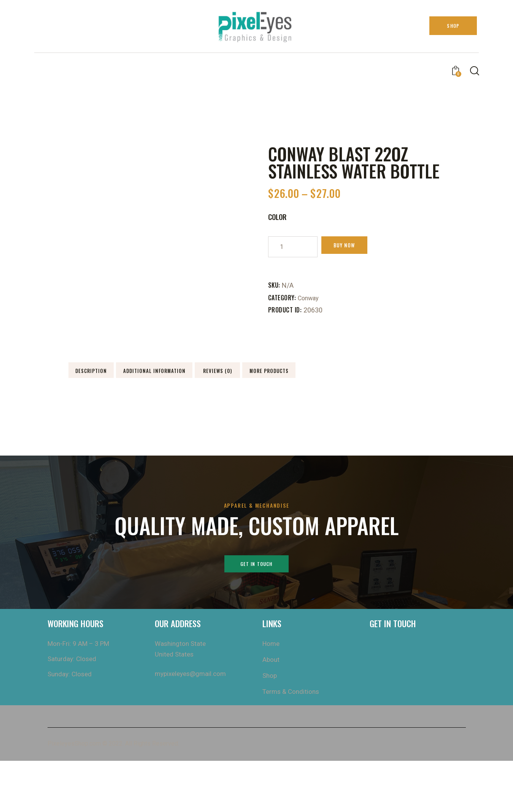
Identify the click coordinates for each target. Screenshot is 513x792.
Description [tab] (121, 372)
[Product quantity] (293, 246)
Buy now (353, 246)
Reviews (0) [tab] (337, 372)
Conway (310, 298)
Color (277, 216)
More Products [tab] (121, 394)
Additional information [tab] (229, 372)
